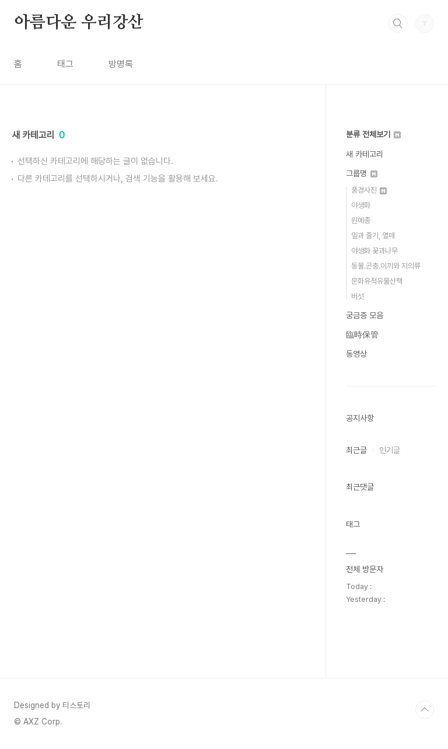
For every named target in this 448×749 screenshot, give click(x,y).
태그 (65, 63)
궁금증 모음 (364, 315)
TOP (424, 710)
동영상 (356, 353)
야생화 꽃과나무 (374, 250)
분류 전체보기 (373, 134)
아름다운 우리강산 (79, 23)
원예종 (360, 220)
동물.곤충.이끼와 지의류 (386, 266)
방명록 (120, 63)
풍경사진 (369, 190)
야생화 (360, 205)
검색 (398, 23)
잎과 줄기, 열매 (373, 235)
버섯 (357, 296)
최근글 (356, 450)
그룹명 (361, 173)
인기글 (389, 450)
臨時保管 (362, 334)
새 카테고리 (364, 154)
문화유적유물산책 (376, 281)
